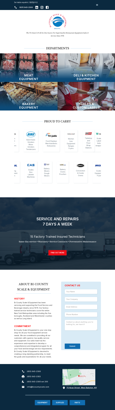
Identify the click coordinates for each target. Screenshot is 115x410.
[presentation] (83, 338)
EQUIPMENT (43, 403)
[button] (97, 5)
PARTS (77, 403)
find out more (57, 253)
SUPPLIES (60, 403)
